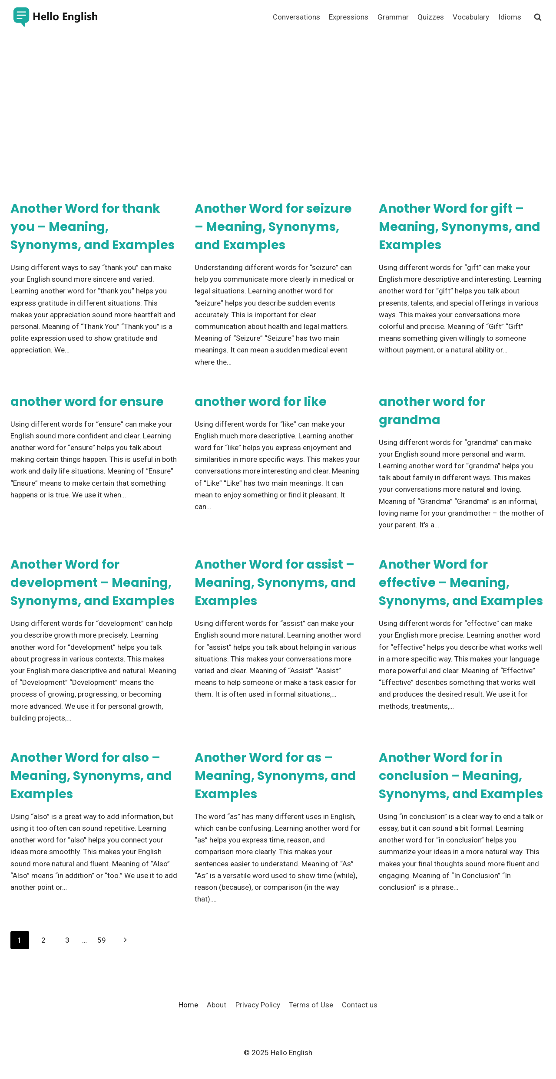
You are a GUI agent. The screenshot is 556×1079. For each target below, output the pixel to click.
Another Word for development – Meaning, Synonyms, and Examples (92, 582)
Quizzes (430, 17)
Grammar (393, 17)
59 (101, 940)
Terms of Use (311, 1004)
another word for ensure (87, 401)
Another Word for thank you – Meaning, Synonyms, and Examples (92, 226)
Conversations (296, 17)
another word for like (261, 401)
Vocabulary (471, 17)
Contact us (359, 1004)
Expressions (348, 17)
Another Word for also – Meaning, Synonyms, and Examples (91, 776)
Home (188, 1004)
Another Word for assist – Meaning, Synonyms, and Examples (275, 582)
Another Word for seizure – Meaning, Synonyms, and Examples (273, 226)
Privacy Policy (257, 1004)
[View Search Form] (538, 17)
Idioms (509, 17)
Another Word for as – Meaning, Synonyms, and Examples (275, 776)
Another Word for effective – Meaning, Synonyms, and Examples (461, 582)
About (216, 1004)
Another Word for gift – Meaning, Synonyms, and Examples (459, 226)
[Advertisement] (278, 100)
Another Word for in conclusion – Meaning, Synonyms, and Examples (461, 776)
